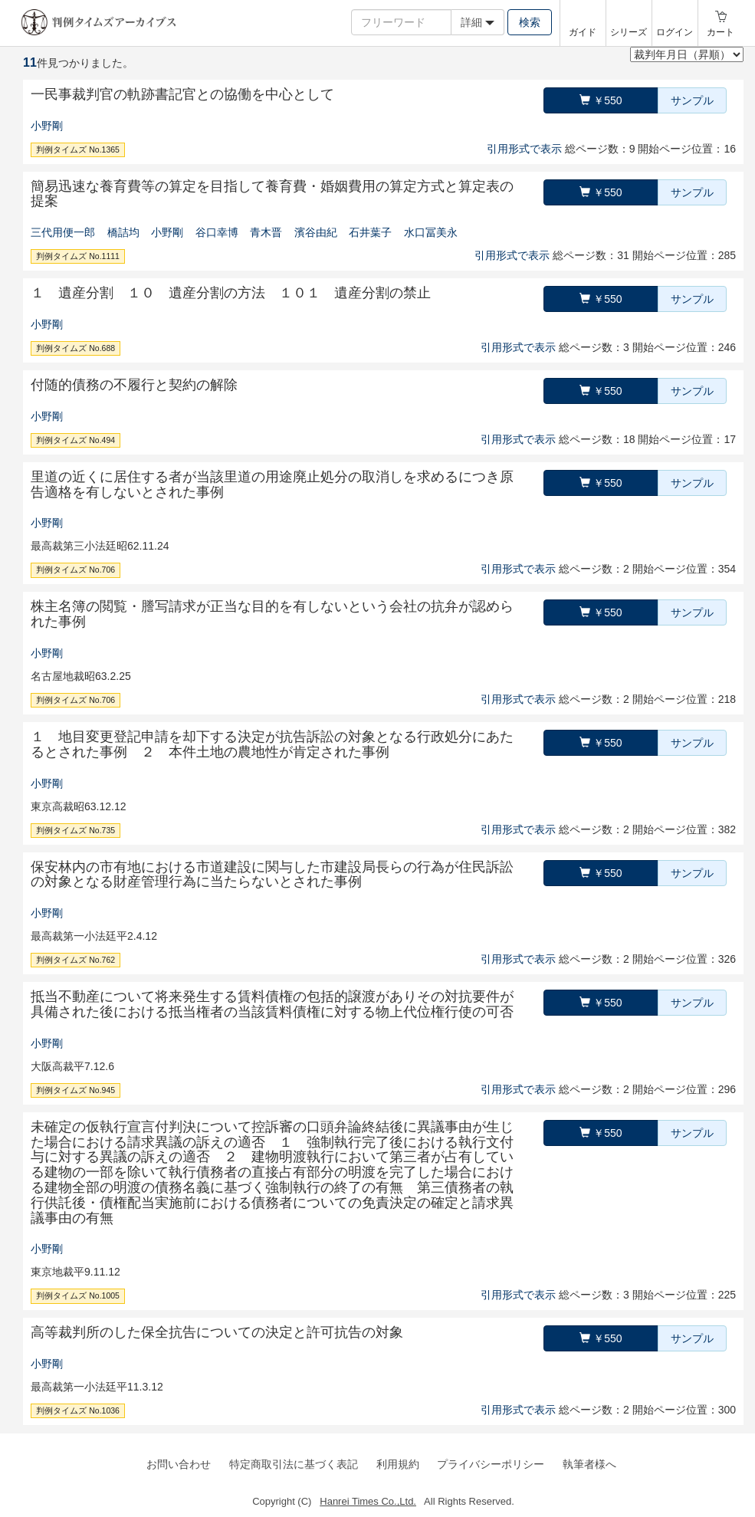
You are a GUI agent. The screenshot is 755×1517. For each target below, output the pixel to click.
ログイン (674, 32)
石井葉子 (370, 232)
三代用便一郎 (63, 232)
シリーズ (628, 32)
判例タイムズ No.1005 (78, 1295)
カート (720, 32)
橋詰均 (123, 232)
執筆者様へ (589, 1464)
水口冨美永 (431, 232)
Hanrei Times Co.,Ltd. (368, 1501)
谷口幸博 (216, 232)
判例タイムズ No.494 (75, 440)
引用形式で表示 (524, 149)
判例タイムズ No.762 (75, 959)
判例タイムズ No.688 (75, 348)
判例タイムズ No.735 (75, 830)
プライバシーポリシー (490, 1464)
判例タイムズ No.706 (75, 569)
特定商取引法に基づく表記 (293, 1464)
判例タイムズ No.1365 (78, 149)
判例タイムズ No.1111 (78, 256)
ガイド (582, 32)
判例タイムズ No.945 (75, 1090)
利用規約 (397, 1464)
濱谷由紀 (315, 232)
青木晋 (266, 232)
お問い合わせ (178, 1464)
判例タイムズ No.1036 (78, 1410)
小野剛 (47, 126)
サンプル (692, 100)
